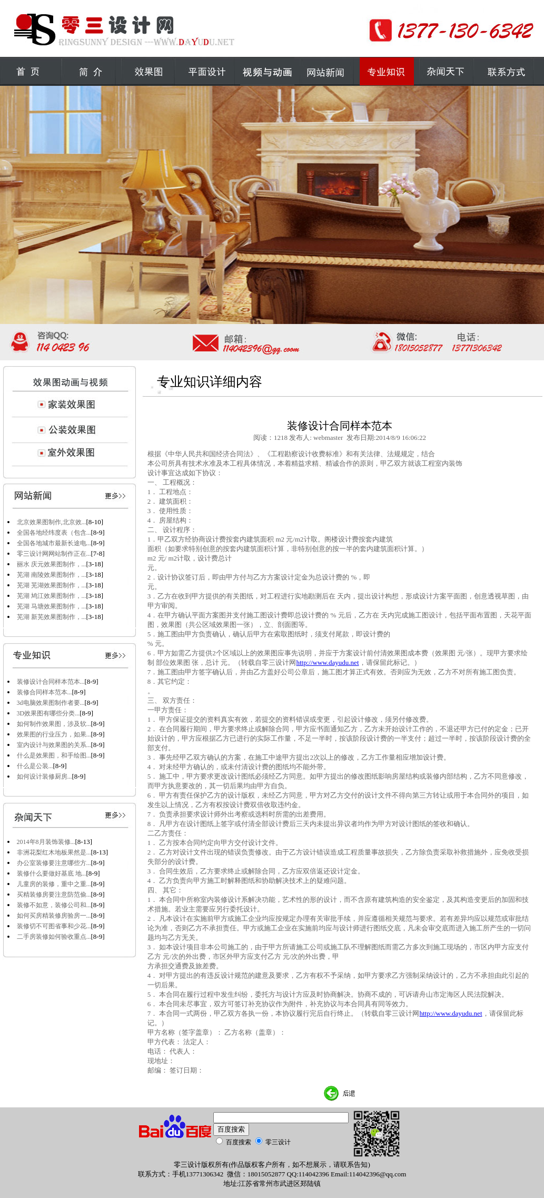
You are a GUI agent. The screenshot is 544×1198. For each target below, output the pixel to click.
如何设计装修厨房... (44, 776)
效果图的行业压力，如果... (54, 734)
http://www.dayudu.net (327, 662)
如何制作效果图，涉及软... (54, 724)
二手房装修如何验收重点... (54, 936)
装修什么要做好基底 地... (51, 873)
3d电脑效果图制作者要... (51, 702)
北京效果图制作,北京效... (51, 522)
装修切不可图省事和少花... (54, 926)
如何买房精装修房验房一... (54, 915)
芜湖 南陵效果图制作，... (51, 574)
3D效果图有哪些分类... (48, 713)
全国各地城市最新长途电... (54, 543)
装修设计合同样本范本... (51, 681)
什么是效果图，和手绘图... (54, 755)
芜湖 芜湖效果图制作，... (51, 585)
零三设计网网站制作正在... (54, 553)
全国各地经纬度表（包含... (54, 532)
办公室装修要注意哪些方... (54, 863)
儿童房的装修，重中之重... (54, 884)
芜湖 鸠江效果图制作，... (51, 596)
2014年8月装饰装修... (46, 842)
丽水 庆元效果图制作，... (51, 564)
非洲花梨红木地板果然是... (54, 852)
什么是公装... (35, 766)
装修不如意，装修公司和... (54, 905)
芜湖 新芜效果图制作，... (51, 617)
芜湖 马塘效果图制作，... (51, 606)
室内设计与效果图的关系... (54, 745)
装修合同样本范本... (44, 692)
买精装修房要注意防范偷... (54, 894)
